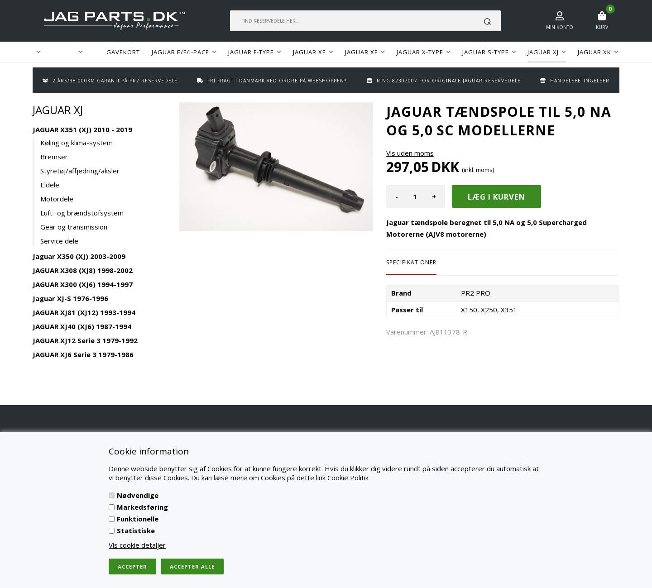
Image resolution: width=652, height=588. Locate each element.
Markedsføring (142, 507)
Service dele (59, 240)
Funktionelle (137, 518)
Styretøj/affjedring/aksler (80, 170)
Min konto (559, 27)
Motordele (56, 198)
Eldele (49, 184)
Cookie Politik (348, 477)
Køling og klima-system (76, 142)
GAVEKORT (123, 52)
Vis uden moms (410, 153)
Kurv (602, 27)
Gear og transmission (73, 226)
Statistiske (136, 530)
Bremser (54, 156)
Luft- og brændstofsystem (82, 212)
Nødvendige (137, 495)
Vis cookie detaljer (137, 545)
